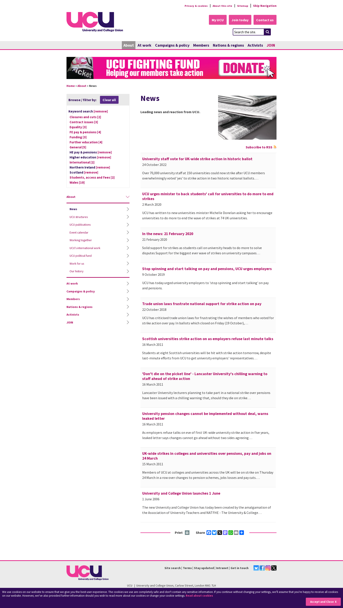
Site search (172, 568)
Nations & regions (228, 45)
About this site (220, 6)
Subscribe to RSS (259, 147)
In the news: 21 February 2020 (167, 234)
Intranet (222, 568)
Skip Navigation (264, 6)
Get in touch (239, 568)
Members (201, 45)
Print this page (187, 533)
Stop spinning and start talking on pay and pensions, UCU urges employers (207, 269)
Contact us (264, 20)
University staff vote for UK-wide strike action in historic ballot (197, 159)
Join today (238, 20)
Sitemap (242, 6)
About (128, 45)
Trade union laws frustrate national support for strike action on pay (201, 304)
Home (70, 86)
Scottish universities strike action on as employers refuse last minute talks (207, 339)
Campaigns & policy (172, 45)
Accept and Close (321, 602)
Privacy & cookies (191, 6)
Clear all (109, 100)
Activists (255, 45)
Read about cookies (200, 596)
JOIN (271, 45)
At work (144, 45)
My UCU (215, 20)
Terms (187, 568)
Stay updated (204, 568)
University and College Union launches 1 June (181, 493)
